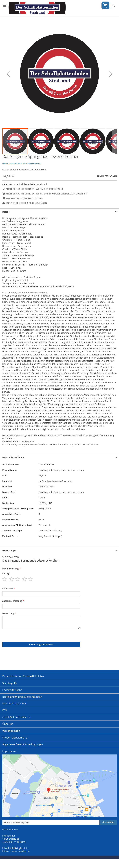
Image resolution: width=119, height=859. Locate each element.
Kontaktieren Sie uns (14, 703)
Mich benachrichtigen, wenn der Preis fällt (34, 188)
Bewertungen (9, 550)
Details (6, 211)
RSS (4, 710)
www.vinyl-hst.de (21, 851)
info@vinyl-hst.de (19, 848)
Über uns (7, 724)
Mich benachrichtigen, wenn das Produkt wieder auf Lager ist (46, 193)
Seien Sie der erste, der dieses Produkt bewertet (21, 163)
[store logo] (37, 8)
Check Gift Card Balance (16, 717)
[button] (8, 74)
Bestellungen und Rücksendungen (22, 696)
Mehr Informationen (13, 457)
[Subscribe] (108, 822)
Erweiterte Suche (12, 690)
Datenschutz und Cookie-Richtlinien (23, 676)
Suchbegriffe (9, 683)
